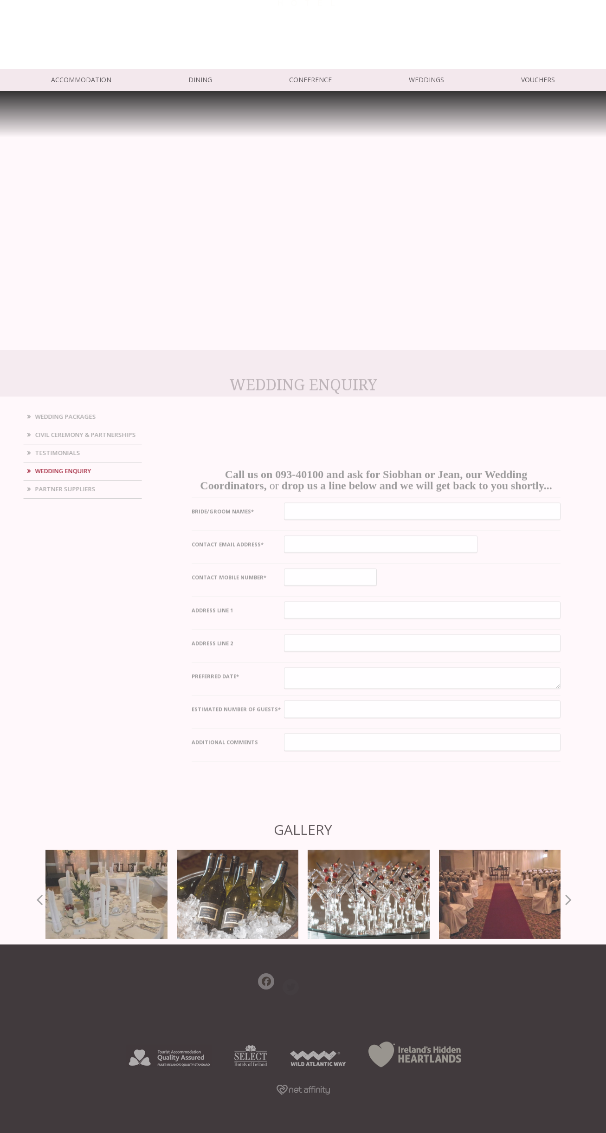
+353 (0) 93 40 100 (74, 29)
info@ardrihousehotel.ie (85, 39)
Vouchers (538, 79)
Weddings (426, 79)
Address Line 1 (212, 751)
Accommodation (81, 79)
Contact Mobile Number (229, 718)
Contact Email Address (228, 685)
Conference (310, 79)
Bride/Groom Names (223, 652)
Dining (200, 79)
